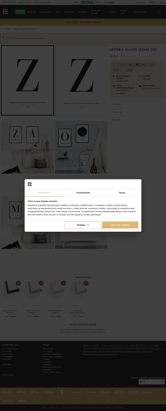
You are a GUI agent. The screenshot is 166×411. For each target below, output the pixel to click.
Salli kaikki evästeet (120, 225)
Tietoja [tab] (122, 193)
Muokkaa (82, 225)
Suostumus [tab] (44, 193)
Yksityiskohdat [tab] (83, 193)
